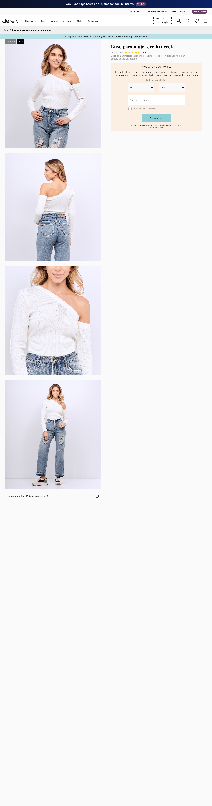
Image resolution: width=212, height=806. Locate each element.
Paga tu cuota (199, 11)
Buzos (14, 30)
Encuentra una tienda (156, 11)
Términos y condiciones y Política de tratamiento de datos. (165, 126)
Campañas (93, 21)
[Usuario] (179, 20)
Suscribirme (156, 117)
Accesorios (67, 21)
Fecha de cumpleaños (156, 80)
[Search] (188, 20)
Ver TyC (140, 4)
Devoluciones (135, 11)
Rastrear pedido (179, 11)
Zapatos (54, 21)
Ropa (42, 21)
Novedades (30, 21)
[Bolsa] (205, 21)
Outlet (80, 21)
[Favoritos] (196, 21)
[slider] (135, 52)
